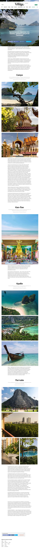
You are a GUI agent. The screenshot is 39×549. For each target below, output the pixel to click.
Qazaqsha (33, 7)
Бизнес (15, 7)
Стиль (27, 7)
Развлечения (20, 7)
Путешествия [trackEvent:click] (6, 542)
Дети (30, 7)
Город (9, 7)
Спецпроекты (19, 30)
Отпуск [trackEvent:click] (9, 542)
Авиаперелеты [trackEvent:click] (6, 546)
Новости (5, 7)
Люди (12, 7)
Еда (24, 7)
